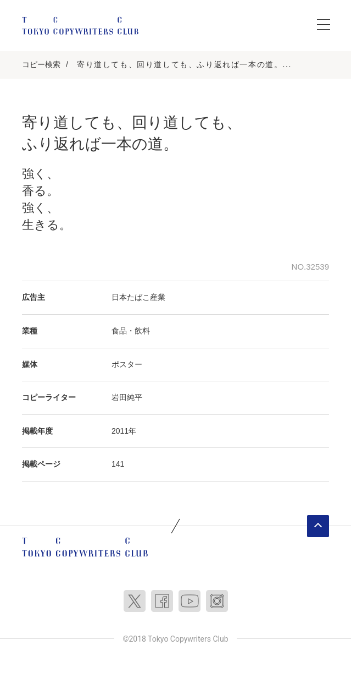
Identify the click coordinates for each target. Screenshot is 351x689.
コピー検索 (41, 64)
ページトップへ (318, 526)
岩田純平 (127, 397)
